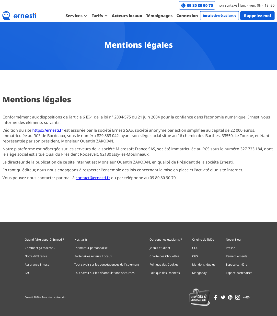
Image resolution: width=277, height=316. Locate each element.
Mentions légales (203, 264)
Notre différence (36, 256)
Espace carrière (236, 264)
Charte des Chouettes (164, 256)
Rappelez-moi (257, 15)
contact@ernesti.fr (93, 177)
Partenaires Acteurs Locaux (93, 256)
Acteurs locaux (127, 15)
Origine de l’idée (203, 239)
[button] (76, 16)
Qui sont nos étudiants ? (166, 239)
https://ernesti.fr (47, 130)
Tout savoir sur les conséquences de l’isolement (106, 264)
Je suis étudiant (160, 248)
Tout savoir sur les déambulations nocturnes (104, 273)
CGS (195, 256)
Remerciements (236, 256)
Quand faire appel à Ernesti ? (44, 239)
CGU (195, 248)
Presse (230, 248)
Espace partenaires (239, 273)
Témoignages (159, 15)
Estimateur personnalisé (91, 248)
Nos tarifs (81, 239)
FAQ (27, 273)
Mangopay (199, 273)
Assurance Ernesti (37, 264)
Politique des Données (165, 273)
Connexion (187, 15)
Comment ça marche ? (40, 248)
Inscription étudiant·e (219, 15)
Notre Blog (233, 239)
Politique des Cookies (164, 264)
